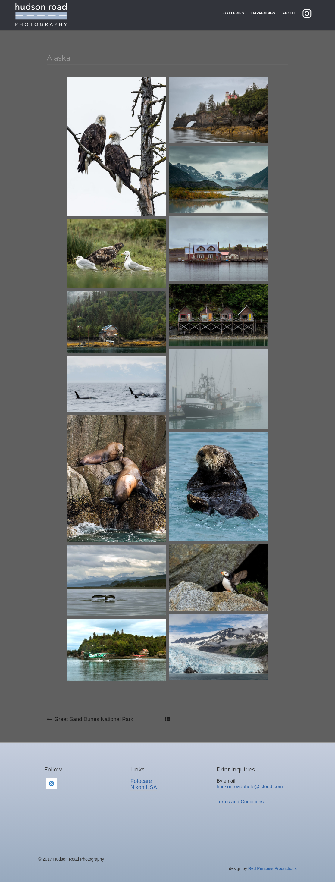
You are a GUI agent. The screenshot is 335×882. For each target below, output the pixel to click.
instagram (311, 13)
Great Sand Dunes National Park (93, 719)
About (288, 13)
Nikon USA (143, 787)
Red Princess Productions (272, 868)
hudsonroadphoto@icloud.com (250, 786)
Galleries (233, 13)
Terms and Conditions (240, 801)
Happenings (263, 13)
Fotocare (141, 781)
